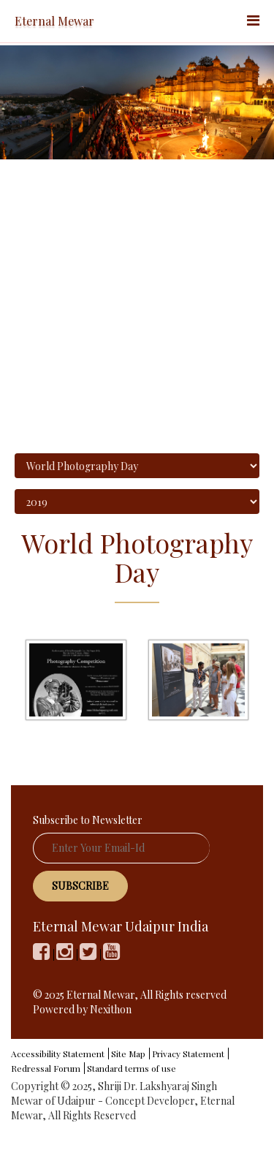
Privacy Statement (188, 1053)
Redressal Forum (45, 1068)
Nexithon (111, 1009)
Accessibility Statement (57, 1053)
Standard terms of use (131, 1068)
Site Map (128, 1053)
